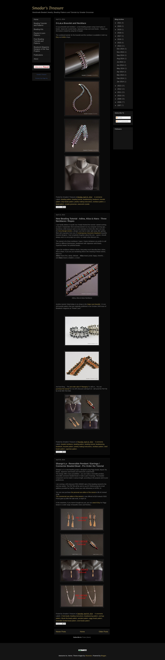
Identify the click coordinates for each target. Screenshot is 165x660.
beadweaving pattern (91, 616)
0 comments (99, 442)
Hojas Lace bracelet (93, 304)
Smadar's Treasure (47, 8)
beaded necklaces (67, 444)
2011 (119, 92)
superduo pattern (71, 449)
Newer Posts (61, 632)
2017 (119, 36)
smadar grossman (71, 204)
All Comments (122, 121)
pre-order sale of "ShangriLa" (79, 387)
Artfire (64, 37)
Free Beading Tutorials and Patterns (39, 41)
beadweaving (87, 199)
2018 (119, 33)
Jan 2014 (120, 82)
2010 (119, 96)
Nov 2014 (120, 52)
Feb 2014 (120, 78)
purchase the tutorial (62, 389)
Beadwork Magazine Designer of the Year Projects (41, 49)
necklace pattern (98, 202)
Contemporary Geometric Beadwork (89, 233)
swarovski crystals (83, 204)
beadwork (95, 199)
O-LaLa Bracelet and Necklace (71, 23)
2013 (119, 86)
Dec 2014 (120, 49)
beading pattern (66, 199)
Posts (119, 118)
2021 (119, 23)
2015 (119, 43)
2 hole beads (65, 616)
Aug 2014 (120, 58)
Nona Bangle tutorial (65, 231)
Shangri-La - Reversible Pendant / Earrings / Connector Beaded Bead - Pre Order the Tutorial (80, 464)
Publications (38, 55)
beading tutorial (77, 199)
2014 (119, 46)
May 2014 (121, 68)
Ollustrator (88, 656)
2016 (119, 39)
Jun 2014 (120, 65)
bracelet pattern (68, 446)
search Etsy (96, 502)
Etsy (57, 37)
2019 (119, 29)
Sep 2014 (120, 55)
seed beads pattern (83, 621)
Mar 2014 (120, 75)
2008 (119, 102)
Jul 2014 (120, 62)
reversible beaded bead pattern (66, 621)
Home (82, 632)
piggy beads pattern (95, 618)
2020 (119, 26)
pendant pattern (83, 618)
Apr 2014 (120, 72)
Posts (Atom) (86, 637)
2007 (119, 105)
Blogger (103, 656)
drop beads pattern (67, 202)
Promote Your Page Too (41, 78)
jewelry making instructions (83, 202)
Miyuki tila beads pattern (69, 618)
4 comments (98, 197)
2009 (119, 99)
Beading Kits (38, 29)
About (36, 59)
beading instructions (76, 616)
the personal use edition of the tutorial (83, 492)
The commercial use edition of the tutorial (69, 496)
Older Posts (103, 632)
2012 (119, 89)
